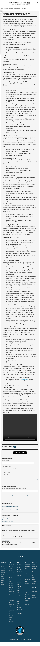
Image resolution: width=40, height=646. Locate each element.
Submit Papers (20, 452)
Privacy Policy (22, 639)
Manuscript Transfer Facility (11, 611)
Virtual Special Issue (18, 599)
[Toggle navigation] (3, 3)
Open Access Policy (2, 580)
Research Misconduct (27, 605)
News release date (6, 534)
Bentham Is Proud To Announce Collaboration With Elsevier (18, 530)
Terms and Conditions (13, 639)
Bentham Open (24, 379)
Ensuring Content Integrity (19, 580)
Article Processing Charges (11, 572)
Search (35, 480)
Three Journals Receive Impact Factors (12, 536)
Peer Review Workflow (19, 605)
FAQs (2, 576)
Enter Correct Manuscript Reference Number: (14, 488)
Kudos (3, 520)
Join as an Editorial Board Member (10, 506)
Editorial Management (19, 571)
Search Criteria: (7, 466)
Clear (28, 480)
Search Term (5, 460)
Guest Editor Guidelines (19, 594)
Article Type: (6, 472)
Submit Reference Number (20, 496)
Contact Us (29, 639)
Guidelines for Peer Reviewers (19, 615)
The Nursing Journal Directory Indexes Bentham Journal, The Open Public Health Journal (19, 543)
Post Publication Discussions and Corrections (27, 594)
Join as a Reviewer (6, 508)
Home (2, 8)
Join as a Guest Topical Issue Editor (10, 510)
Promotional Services (7, 521)
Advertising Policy (6, 518)
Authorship (11, 587)
